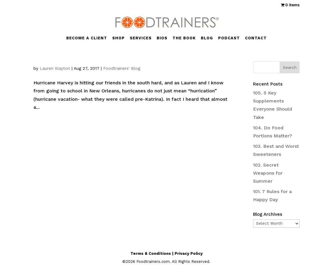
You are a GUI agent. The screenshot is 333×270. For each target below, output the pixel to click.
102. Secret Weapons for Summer (268, 173)
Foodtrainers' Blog (121, 68)
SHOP (118, 38)
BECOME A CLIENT (86, 38)
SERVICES (141, 38)
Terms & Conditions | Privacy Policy (166, 253)
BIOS (162, 38)
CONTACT (256, 38)
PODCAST (229, 38)
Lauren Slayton (55, 68)
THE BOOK (184, 38)
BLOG (207, 38)
